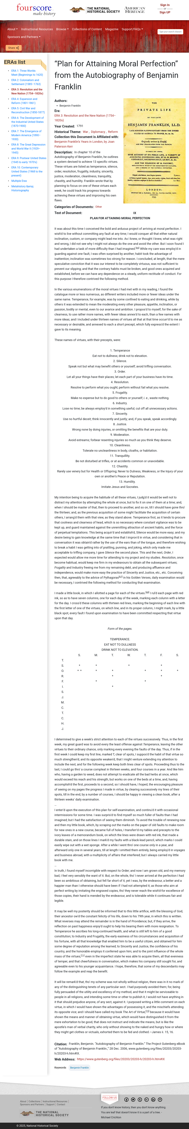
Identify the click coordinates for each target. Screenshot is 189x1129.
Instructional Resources (37, 29)
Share (13, 48)
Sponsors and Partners (22, 37)
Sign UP (164, 12)
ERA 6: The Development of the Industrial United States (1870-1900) (27, 121)
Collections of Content (87, 29)
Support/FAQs (131, 29)
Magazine (111, 29)
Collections (34, 1101)
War (85, 132)
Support (50, 1104)
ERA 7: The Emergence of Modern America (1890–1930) (26, 135)
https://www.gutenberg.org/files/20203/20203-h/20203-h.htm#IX (121, 1059)
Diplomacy (98, 132)
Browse (61, 29)
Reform (113, 132)
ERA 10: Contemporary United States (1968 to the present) (26, 171)
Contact (61, 1104)
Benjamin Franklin (79, 1067)
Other (98, 206)
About (11, 29)
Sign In (165, 5)
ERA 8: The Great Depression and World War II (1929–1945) (28, 148)
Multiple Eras (19, 180)
